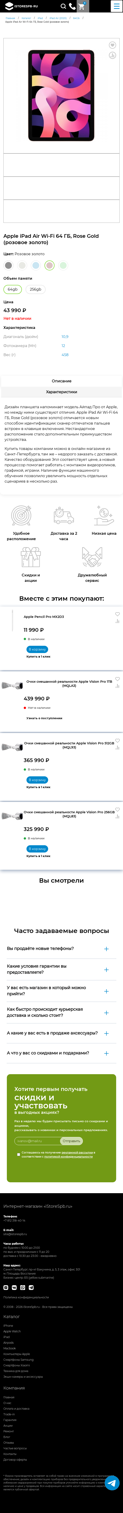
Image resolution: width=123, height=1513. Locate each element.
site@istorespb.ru (15, 1234)
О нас (7, 1403)
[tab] (61, 381)
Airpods (8, 1342)
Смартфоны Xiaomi (16, 1365)
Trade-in (9, 1414)
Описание (61, 381)
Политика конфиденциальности (26, 1297)
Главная (8, 1397)
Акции (8, 1425)
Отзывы (8, 1442)
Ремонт (8, 1431)
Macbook (9, 1348)
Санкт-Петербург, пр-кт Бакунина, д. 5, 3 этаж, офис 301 (41, 1269)
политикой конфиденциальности (68, 1156)
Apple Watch (12, 1331)
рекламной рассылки (77, 1152)
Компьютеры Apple (16, 1354)
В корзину (37, 649)
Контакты (9, 1454)
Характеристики (61, 392)
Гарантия (9, 1420)
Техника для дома (15, 1371)
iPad (6, 1337)
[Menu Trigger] (116, 6)
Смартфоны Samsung (18, 1359)
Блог (6, 1437)
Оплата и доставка (16, 1408)
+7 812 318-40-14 (14, 1220)
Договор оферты (15, 1459)
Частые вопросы (15, 1448)
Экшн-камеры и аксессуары (23, 1376)
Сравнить (112, 55)
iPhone (8, 1325)
